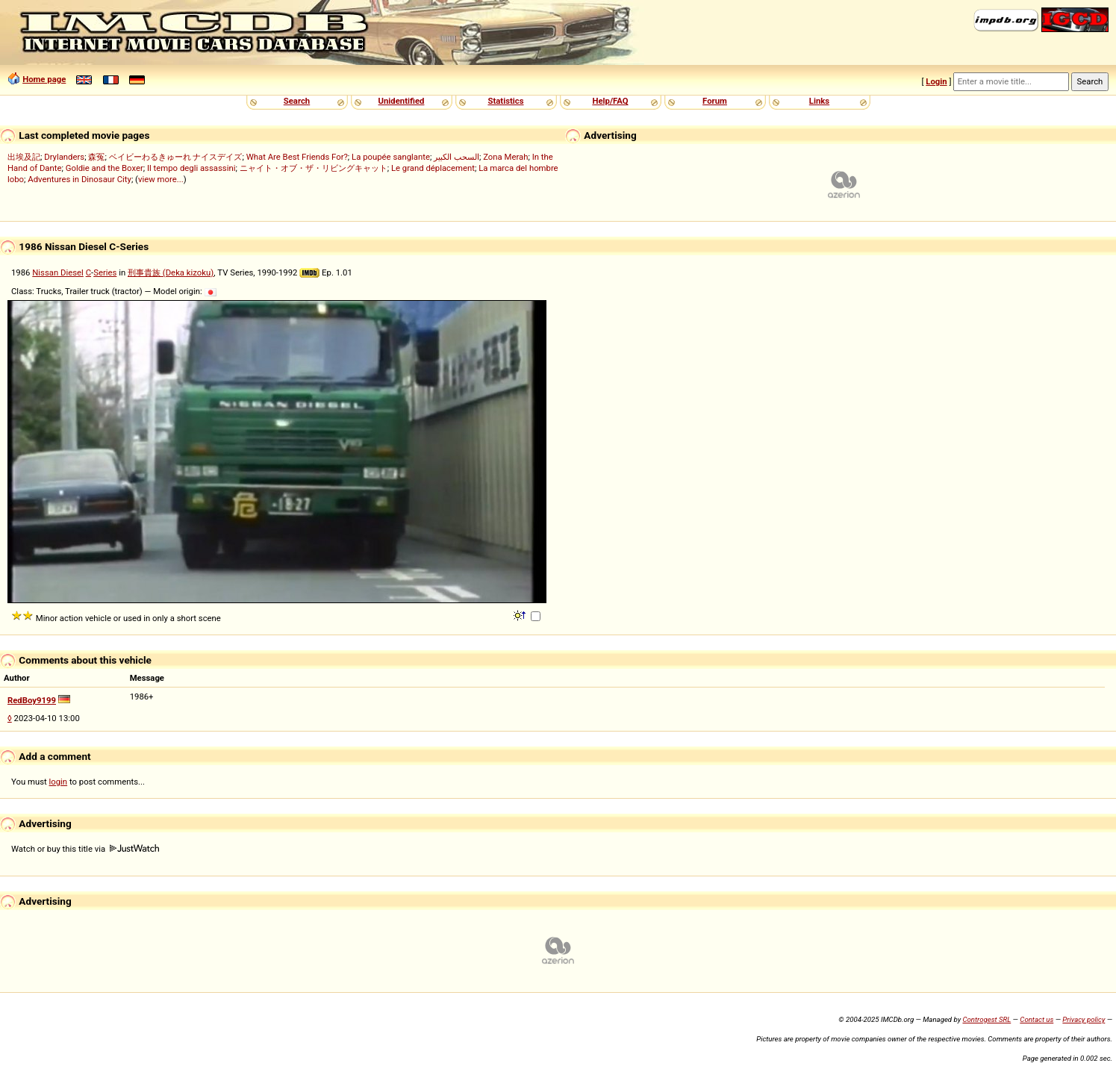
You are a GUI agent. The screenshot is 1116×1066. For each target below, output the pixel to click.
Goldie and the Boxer (104, 168)
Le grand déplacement (433, 168)
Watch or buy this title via (85, 849)
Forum (714, 101)
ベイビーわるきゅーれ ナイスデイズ (176, 157)
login (58, 781)
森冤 (96, 157)
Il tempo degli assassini (191, 168)
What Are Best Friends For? (297, 157)
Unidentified (401, 101)
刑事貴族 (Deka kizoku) (170, 272)
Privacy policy (1083, 1019)
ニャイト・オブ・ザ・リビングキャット (313, 168)
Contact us (1036, 1019)
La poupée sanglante (391, 157)
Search (297, 101)
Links (819, 101)
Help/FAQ (610, 101)
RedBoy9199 (31, 700)
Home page (44, 79)
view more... (161, 179)
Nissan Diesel (58, 272)
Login (936, 81)
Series (104, 272)
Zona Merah (505, 157)
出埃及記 (23, 157)
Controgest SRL (986, 1019)
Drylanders (64, 157)
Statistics (505, 101)
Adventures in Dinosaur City (79, 179)
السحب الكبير (456, 157)
